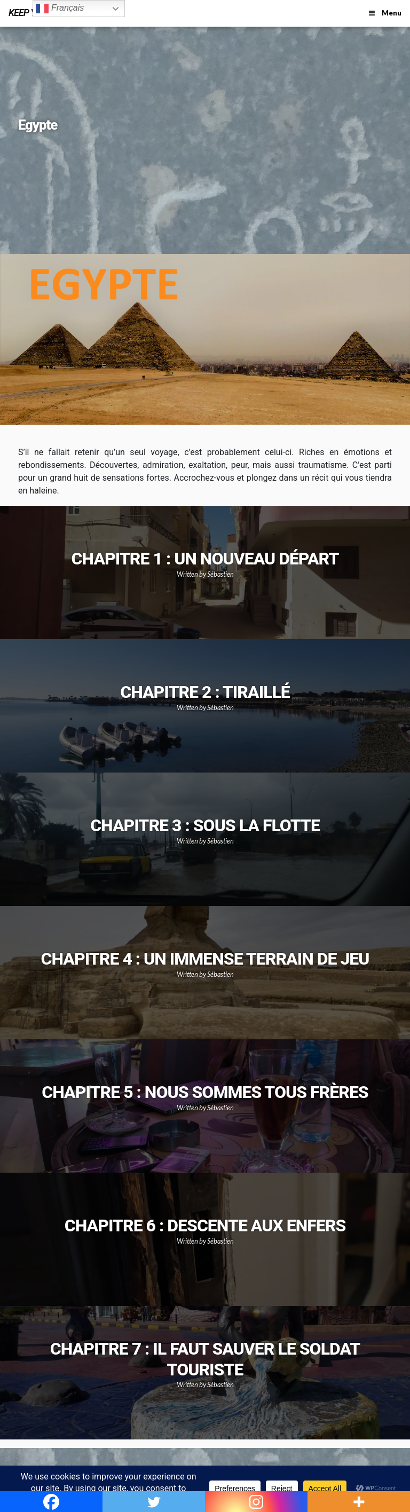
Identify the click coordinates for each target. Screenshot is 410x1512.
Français (60, 8)
